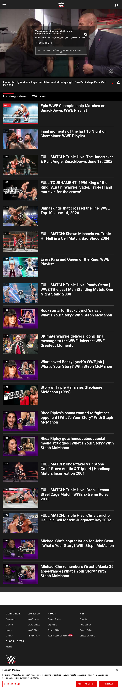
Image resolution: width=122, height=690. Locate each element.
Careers (9, 625)
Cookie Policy (86, 630)
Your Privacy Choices (57, 636)
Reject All (108, 684)
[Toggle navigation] (4, 4)
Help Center (85, 625)
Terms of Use (54, 630)
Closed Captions (87, 636)
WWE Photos (34, 630)
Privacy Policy (54, 619)
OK (60, 52)
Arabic (9, 647)
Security (83, 619)
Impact (9, 630)
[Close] (117, 670)
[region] (61, 677)
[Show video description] (112, 82)
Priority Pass (34, 636)
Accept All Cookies (87, 684)
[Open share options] (118, 82)
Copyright (52, 625)
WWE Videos (34, 625)
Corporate (10, 619)
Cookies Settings (12, 684)
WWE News (33, 619)
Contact (9, 636)
